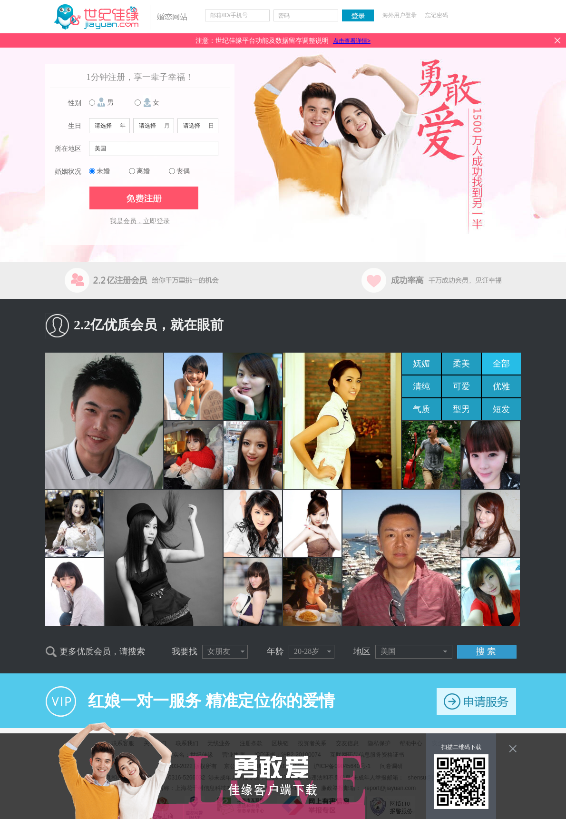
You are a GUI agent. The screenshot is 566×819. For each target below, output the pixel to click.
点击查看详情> (352, 41)
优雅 (501, 386)
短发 (501, 409)
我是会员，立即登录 (140, 221)
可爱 (461, 386)
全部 (501, 363)
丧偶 (183, 171)
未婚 (103, 171)
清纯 (421, 386)
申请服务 (476, 701)
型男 (461, 409)
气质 (421, 409)
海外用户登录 (399, 15)
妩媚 (421, 363)
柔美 (461, 363)
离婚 (143, 171)
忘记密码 (436, 15)
